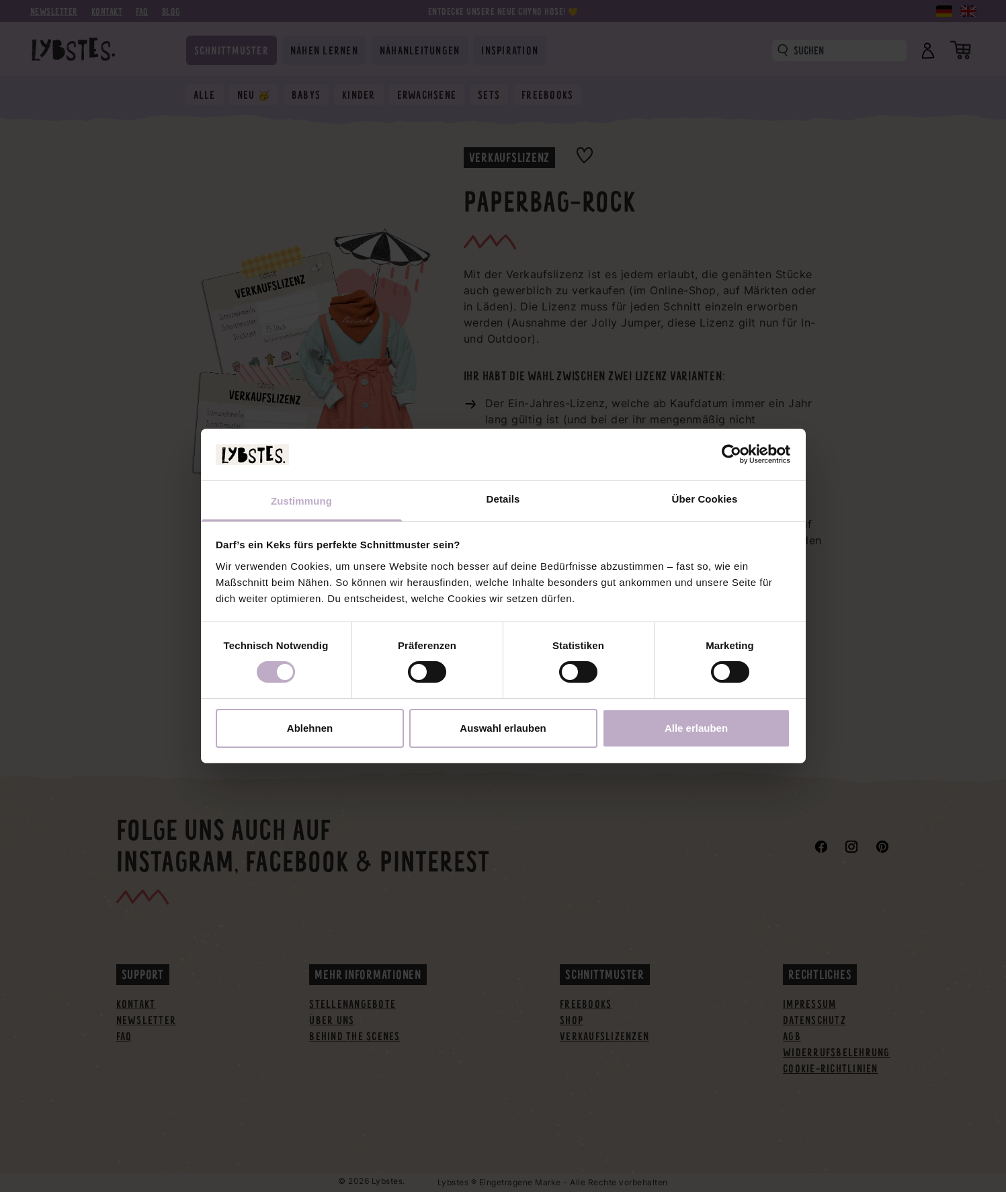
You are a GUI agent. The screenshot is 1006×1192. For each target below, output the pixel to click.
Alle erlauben (696, 728)
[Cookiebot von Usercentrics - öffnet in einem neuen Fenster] (731, 454)
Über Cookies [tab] (705, 499)
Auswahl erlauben (503, 728)
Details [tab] (503, 499)
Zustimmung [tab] (301, 501)
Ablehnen (310, 728)
